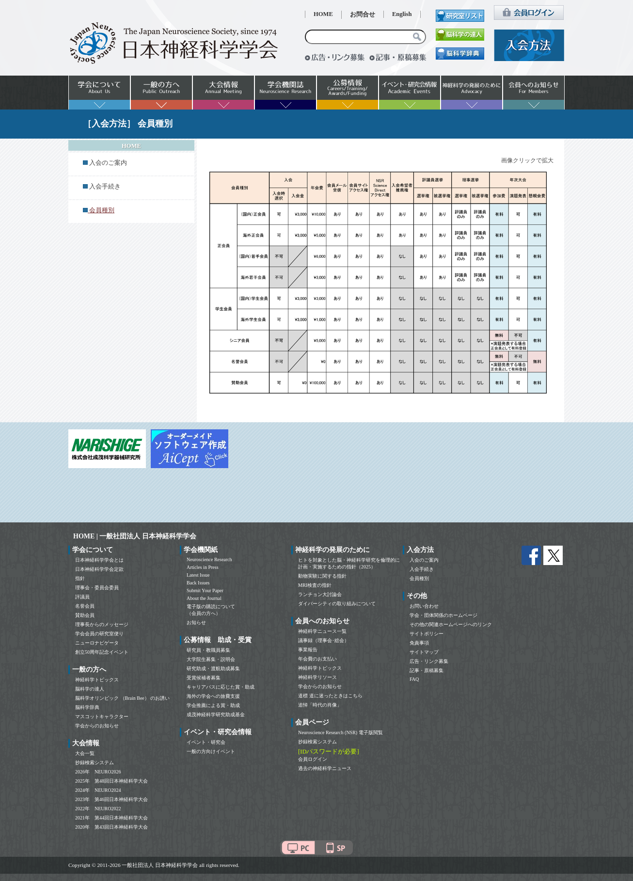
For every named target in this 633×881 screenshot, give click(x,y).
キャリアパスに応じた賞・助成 (220, 687)
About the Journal (204, 598)
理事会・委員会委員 (97, 587)
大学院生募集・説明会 (211, 659)
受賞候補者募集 (204, 677)
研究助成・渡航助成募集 (213, 668)
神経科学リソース (317, 677)
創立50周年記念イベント (101, 652)
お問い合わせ (424, 606)
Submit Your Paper (205, 590)
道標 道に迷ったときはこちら (330, 695)
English (402, 14)
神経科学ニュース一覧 (322, 631)
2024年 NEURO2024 (98, 790)
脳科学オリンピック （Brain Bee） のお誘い (122, 698)
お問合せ (362, 14)
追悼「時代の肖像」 (320, 705)
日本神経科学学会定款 (99, 569)
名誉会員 (85, 606)
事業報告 (307, 649)
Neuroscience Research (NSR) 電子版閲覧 (340, 732)
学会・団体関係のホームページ (443, 615)
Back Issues (198, 582)
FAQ (414, 679)
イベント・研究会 (206, 742)
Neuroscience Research (209, 559)
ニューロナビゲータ (97, 642)
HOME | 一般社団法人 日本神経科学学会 (134, 536)
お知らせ (196, 622)
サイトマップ (424, 652)
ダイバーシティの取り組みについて (337, 603)
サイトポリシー (426, 633)
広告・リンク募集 (429, 661)
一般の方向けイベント (211, 751)
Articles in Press (203, 567)
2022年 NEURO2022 (98, 808)
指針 (80, 578)
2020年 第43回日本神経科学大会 (111, 827)
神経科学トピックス (97, 679)
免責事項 (419, 642)
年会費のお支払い (317, 658)
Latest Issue (198, 575)
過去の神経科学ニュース (324, 768)
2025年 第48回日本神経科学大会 (111, 781)
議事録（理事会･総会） (323, 640)
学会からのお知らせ (97, 725)
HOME (323, 14)
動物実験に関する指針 (322, 576)
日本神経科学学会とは (99, 560)
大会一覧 (85, 753)
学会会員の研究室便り (99, 633)
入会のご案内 (108, 162)
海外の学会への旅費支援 (213, 696)
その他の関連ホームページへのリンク (451, 624)
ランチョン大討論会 (320, 594)
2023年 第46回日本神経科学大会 (111, 799)
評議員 (82, 596)
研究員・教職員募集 (208, 650)
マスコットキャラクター (101, 716)
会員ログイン (312, 759)
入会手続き (105, 186)
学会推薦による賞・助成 (213, 705)
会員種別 (419, 578)
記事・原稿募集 (426, 670)
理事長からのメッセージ (101, 624)
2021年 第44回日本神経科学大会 (111, 817)
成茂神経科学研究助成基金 (216, 714)
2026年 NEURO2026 (98, 771)
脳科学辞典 (87, 707)
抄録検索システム (94, 762)
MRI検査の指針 (315, 585)
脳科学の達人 (89, 689)
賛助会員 (85, 615)
